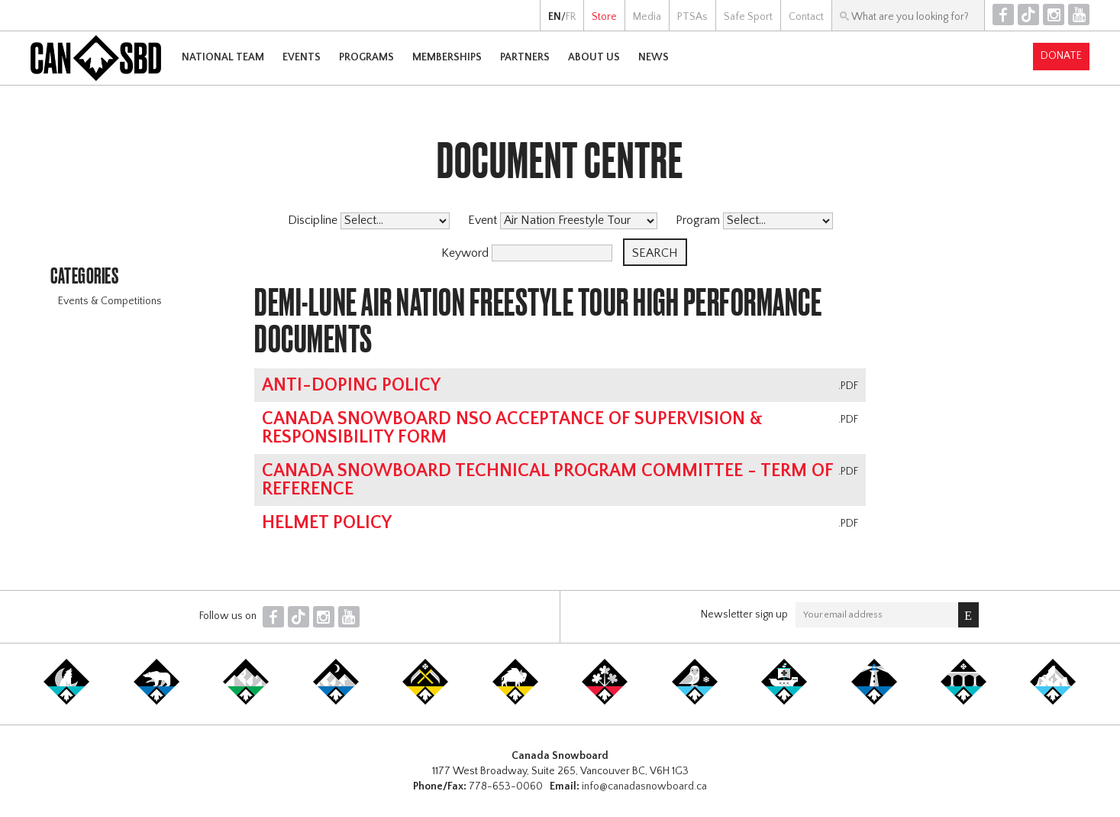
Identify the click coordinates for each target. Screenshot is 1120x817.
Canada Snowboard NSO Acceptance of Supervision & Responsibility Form (512, 428)
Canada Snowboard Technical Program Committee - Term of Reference (547, 480)
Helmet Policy (327, 523)
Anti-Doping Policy (351, 385)
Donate (1061, 56)
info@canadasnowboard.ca (644, 786)
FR (571, 17)
